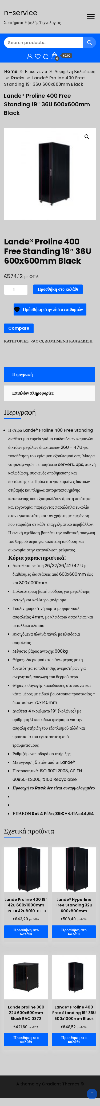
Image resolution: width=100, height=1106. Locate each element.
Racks (36, 341)
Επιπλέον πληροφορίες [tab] (32, 393)
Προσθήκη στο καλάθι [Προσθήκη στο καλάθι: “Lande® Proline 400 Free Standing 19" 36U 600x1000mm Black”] (74, 1039)
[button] (87, 137)
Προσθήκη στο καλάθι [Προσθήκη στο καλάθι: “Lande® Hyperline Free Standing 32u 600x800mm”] (74, 932)
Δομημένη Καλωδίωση (69, 341)
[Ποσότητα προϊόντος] (16, 290)
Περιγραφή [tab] (22, 374)
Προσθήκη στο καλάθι (58, 289)
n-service (20, 13)
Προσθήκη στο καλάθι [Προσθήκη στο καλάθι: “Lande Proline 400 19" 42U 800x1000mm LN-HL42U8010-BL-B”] (26, 932)
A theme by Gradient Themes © (50, 1084)
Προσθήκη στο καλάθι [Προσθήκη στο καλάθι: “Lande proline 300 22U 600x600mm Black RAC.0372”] (26, 1039)
